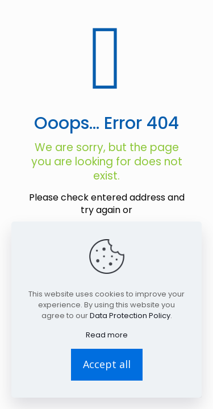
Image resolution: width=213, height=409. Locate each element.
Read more (107, 334)
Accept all (107, 364)
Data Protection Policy (130, 315)
